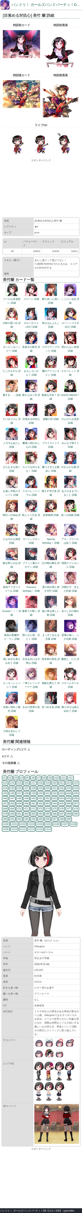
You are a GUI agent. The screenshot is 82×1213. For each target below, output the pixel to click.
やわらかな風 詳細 (70, 467)
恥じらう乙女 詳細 (31, 515)
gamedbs (69, 1210)
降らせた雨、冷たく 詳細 (31, 635)
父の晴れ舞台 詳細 (51, 563)
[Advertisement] (41, 189)
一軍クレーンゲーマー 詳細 (31, 683)
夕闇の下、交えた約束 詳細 (70, 587)
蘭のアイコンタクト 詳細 (50, 371)
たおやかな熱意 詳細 (11, 539)
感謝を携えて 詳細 (51, 683)
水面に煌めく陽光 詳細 (11, 707)
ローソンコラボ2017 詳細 (70, 323)
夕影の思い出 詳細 (12, 323)
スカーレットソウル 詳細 (31, 491)
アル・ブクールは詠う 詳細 (70, 539)
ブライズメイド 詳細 (50, 443)
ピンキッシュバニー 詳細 (11, 683)
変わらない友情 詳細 (70, 347)
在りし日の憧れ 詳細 (70, 611)
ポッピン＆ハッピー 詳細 (11, 347)
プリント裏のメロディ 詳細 (31, 563)
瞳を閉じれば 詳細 (12, 563)
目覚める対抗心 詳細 (31, 419)
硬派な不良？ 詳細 (51, 395)
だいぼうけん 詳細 (12, 419)
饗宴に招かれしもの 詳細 (31, 443)
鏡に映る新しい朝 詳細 (50, 611)
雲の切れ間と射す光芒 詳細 (50, 587)
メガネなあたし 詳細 (11, 443)
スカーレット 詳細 (70, 371)
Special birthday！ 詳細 (50, 539)
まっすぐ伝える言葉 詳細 (50, 635)
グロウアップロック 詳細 (50, 347)
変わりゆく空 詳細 (31, 395)
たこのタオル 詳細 (12, 371)
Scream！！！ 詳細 (11, 611)
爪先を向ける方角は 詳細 (31, 659)
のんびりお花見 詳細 (70, 419)
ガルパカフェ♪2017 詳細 (31, 323)
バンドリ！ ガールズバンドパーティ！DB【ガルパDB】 (31, 1210)
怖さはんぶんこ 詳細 (50, 323)
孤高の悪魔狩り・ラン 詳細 (11, 635)
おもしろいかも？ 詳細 (31, 371)
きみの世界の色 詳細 (31, 707)
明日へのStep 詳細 (12, 515)
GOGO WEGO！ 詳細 (70, 395)
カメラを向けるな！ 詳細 (31, 467)
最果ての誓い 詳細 (31, 611)
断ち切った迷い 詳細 (50, 299)
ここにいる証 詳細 (70, 299)
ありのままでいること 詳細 (70, 491)
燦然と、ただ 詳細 (70, 659)
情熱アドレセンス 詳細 (70, 563)
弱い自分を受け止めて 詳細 (11, 659)
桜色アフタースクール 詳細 (11, 587)
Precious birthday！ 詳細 (31, 587)
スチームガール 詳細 (70, 683)
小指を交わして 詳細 (11, 731)
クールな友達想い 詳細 (11, 299)
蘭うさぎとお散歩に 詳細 (50, 467)
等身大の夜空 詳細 (31, 347)
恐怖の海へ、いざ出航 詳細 (70, 635)
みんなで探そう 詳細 (70, 443)
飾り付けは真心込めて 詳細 (70, 707)
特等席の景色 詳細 (51, 659)
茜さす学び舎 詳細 (51, 491)
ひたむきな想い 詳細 (11, 467)
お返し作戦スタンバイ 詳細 (11, 491)
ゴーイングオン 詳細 (31, 539)
